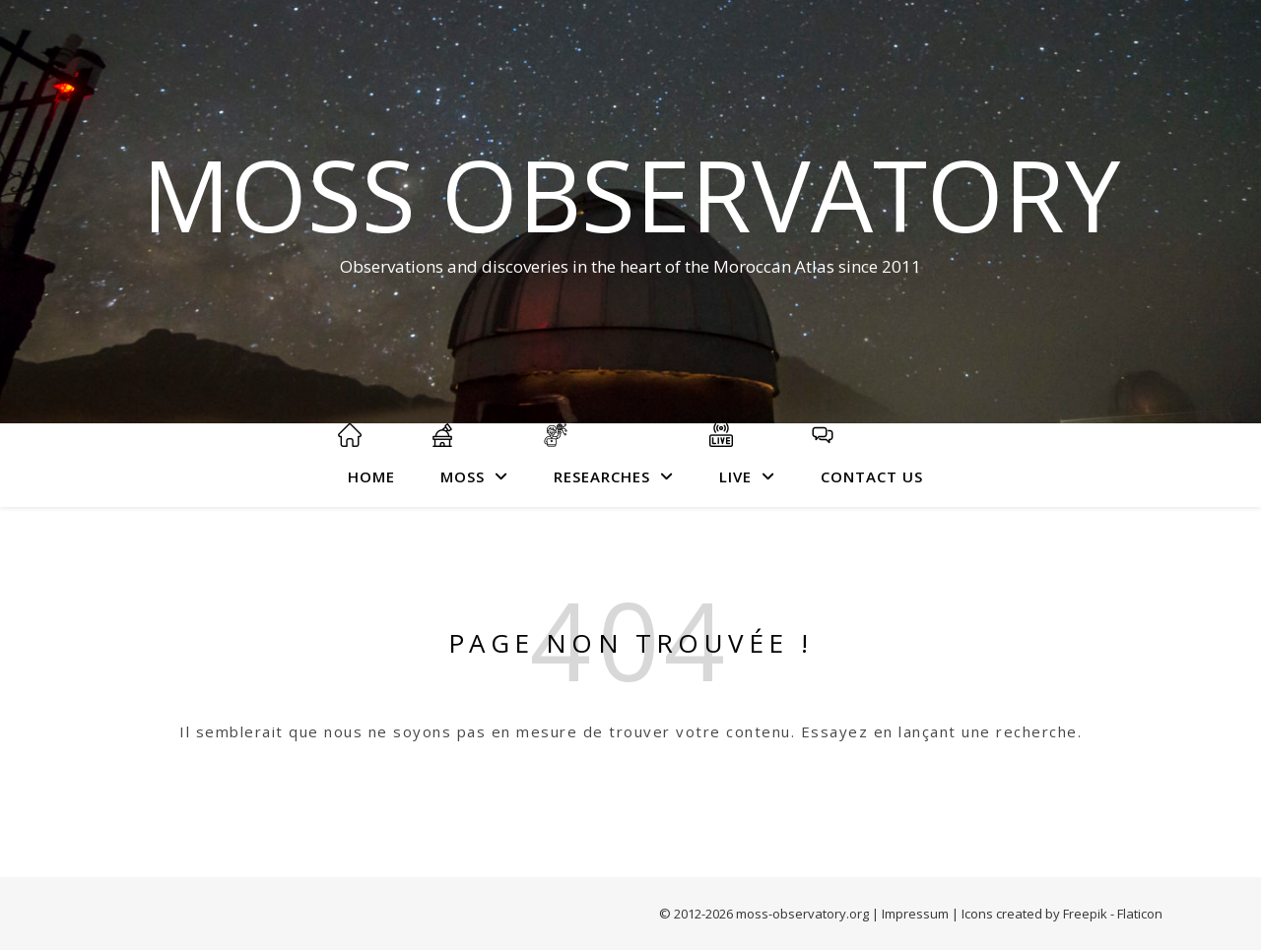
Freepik (1085, 913)
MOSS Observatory (631, 194)
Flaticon (1139, 913)
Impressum (915, 913)
